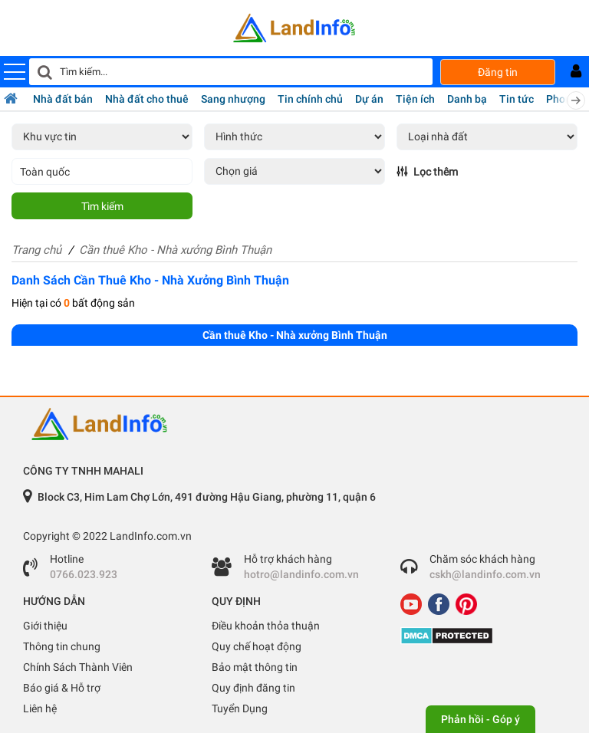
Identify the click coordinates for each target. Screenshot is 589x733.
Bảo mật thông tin (255, 667)
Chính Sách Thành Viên (78, 667)
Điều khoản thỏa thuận (266, 626)
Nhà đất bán (63, 99)
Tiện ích (415, 99)
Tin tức (516, 99)
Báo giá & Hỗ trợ (61, 688)
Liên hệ (40, 708)
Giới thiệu (45, 626)
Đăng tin (498, 72)
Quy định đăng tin (253, 688)
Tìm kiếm (102, 206)
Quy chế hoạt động (256, 646)
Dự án (369, 99)
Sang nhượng (233, 99)
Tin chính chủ (310, 99)
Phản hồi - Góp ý (480, 719)
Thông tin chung (61, 646)
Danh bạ (467, 99)
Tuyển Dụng (240, 708)
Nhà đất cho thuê (147, 99)
